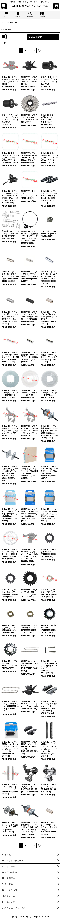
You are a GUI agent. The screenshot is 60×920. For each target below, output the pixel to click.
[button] (4, 6)
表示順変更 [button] (35, 37)
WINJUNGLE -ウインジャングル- (30, 6)
